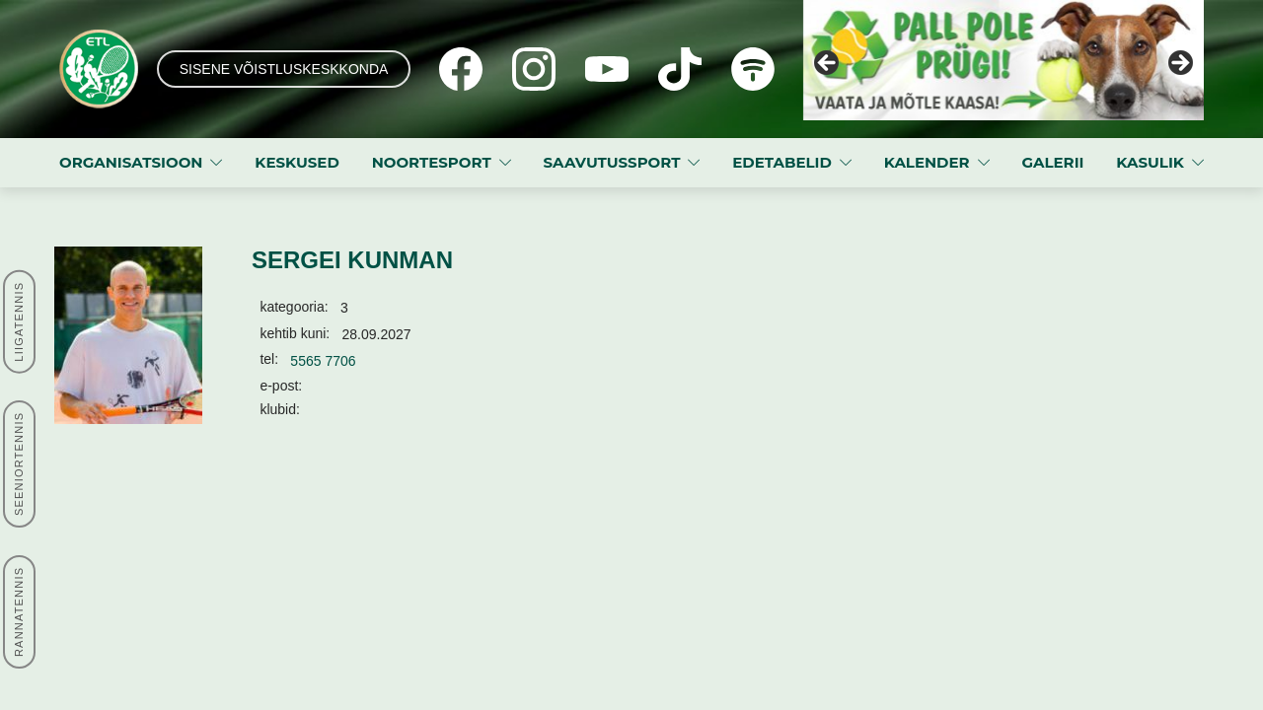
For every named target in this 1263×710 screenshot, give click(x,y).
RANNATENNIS (19, 612)
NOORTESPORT (431, 162)
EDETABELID (782, 162)
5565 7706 (322, 361)
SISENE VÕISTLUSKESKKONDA (284, 69)
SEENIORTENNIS (19, 464)
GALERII (1052, 162)
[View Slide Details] (1003, 60)
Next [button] (1179, 64)
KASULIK (1150, 162)
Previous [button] (828, 64)
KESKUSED (297, 162)
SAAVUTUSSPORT (611, 162)
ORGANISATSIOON (130, 162)
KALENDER (927, 162)
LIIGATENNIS (19, 321)
